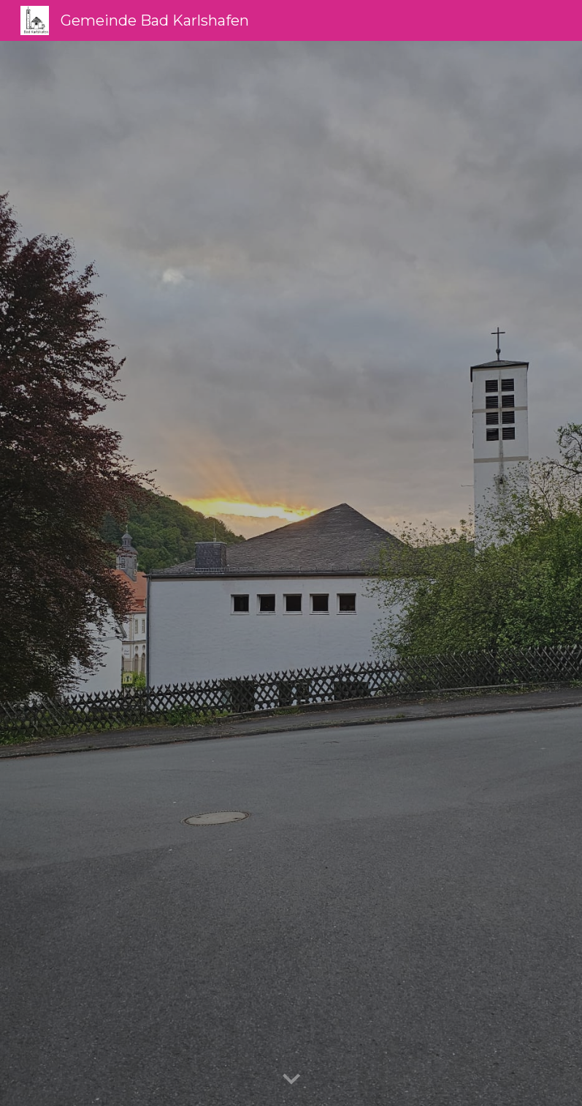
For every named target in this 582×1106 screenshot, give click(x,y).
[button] (291, 1079)
